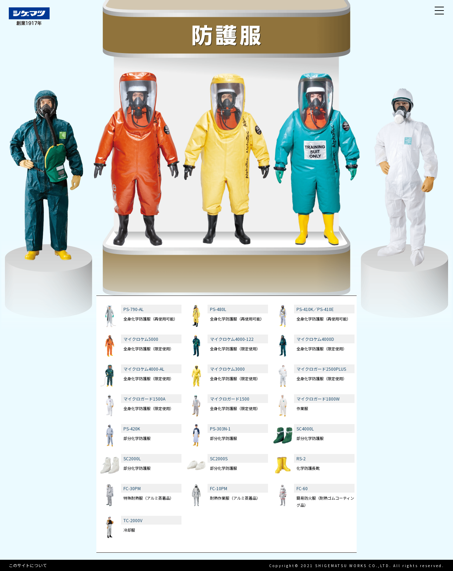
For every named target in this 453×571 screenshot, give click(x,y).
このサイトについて (28, 565)
